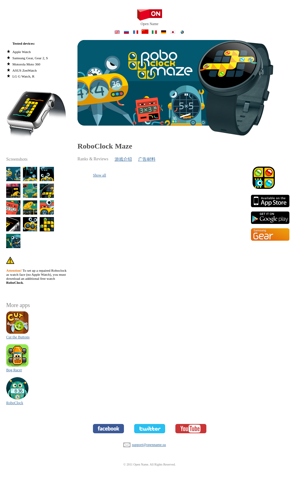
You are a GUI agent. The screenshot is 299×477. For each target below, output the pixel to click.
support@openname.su (126, 444)
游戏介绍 (123, 159)
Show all (99, 175)
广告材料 (147, 159)
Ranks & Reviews (92, 159)
